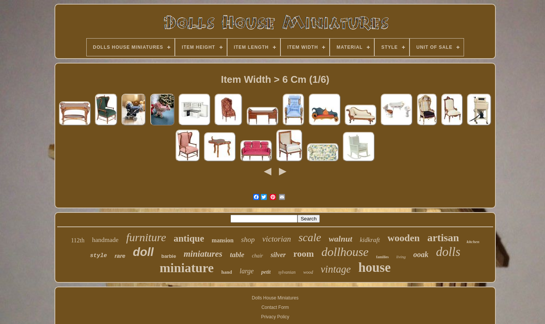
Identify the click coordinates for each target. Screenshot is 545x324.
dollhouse (344, 252)
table (237, 255)
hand (226, 272)
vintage (335, 269)
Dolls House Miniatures (275, 298)
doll (143, 252)
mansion (223, 240)
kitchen (473, 241)
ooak (420, 254)
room (303, 254)
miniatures (203, 254)
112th (77, 240)
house (374, 267)
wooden (404, 238)
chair (257, 256)
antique (189, 238)
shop (248, 239)
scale (310, 237)
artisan (443, 237)
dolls (448, 252)
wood (308, 272)
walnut (340, 238)
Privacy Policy (275, 316)
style (98, 256)
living (401, 256)
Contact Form (275, 307)
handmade (105, 239)
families (382, 257)
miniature (187, 268)
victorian (276, 238)
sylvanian (287, 272)
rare (120, 256)
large (247, 271)
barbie (168, 256)
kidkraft (370, 239)
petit (266, 272)
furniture (146, 237)
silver (278, 255)
